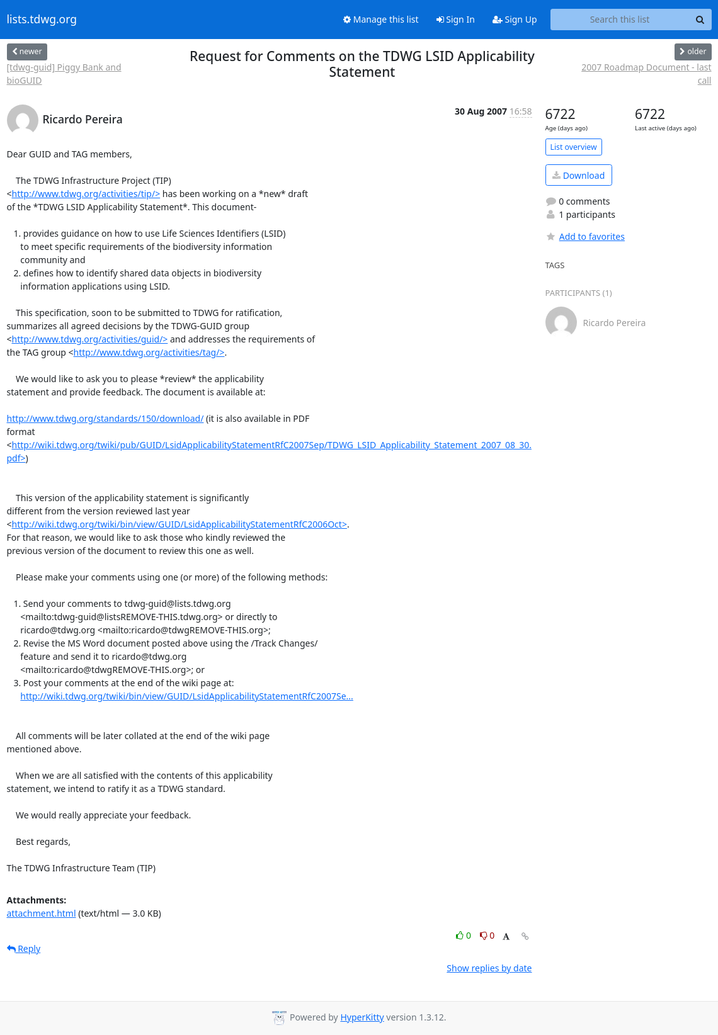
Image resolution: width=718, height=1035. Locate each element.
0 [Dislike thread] (487, 935)
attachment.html (41, 913)
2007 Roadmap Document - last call (646, 73)
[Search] (700, 19)
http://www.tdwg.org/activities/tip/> (86, 194)
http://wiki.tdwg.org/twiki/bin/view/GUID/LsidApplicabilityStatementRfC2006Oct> (179, 524)
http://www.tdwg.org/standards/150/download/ (105, 418)
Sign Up (515, 19)
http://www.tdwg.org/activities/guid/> (90, 339)
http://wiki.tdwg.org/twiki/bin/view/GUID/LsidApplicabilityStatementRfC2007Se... (186, 696)
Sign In (455, 19)
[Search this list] (620, 19)
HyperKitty (362, 1017)
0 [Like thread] (464, 935)
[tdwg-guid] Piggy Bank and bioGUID (64, 73)
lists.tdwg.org (42, 19)
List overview (573, 147)
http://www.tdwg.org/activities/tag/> (149, 352)
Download (578, 175)
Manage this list (381, 19)
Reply (24, 948)
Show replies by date (489, 968)
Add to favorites (585, 236)
